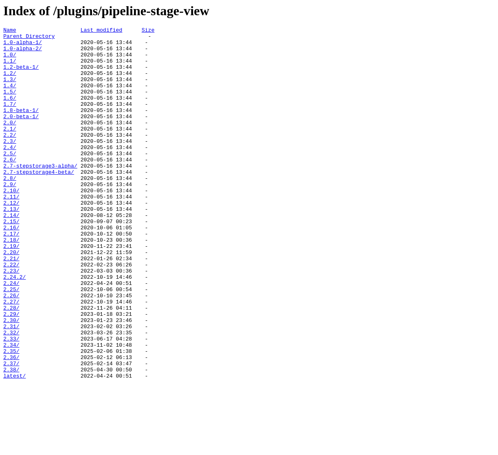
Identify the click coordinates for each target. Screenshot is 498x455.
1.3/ (9, 90)
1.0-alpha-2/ (22, 53)
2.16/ (11, 268)
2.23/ (11, 320)
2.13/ (11, 246)
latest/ (14, 446)
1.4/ (9, 97)
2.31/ (11, 386)
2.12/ (11, 238)
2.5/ (9, 179)
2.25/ (11, 342)
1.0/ (9, 60)
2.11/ (11, 231)
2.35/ (11, 416)
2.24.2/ (14, 327)
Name (9, 31)
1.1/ (9, 68)
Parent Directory (29, 38)
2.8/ (9, 208)
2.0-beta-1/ (21, 134)
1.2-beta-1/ (21, 75)
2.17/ (11, 275)
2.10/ (11, 223)
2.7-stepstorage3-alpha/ (40, 194)
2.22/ (11, 312)
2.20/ (11, 297)
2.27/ (11, 357)
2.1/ (9, 149)
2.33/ (11, 401)
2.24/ (11, 334)
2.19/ (11, 290)
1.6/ (9, 112)
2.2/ (9, 157)
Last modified (101, 31)
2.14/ (11, 253)
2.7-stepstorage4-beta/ (38, 201)
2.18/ (11, 283)
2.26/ (11, 349)
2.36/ (11, 423)
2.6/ (9, 186)
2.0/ (9, 142)
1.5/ (9, 105)
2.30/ (11, 379)
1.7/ (9, 120)
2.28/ (11, 364)
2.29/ (11, 372)
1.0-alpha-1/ (22, 45)
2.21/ (11, 305)
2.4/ (9, 171)
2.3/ (9, 164)
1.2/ (9, 82)
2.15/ (11, 260)
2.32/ (11, 394)
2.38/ (11, 438)
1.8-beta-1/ (21, 127)
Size (147, 31)
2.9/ (9, 216)
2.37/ (11, 431)
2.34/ (11, 409)
